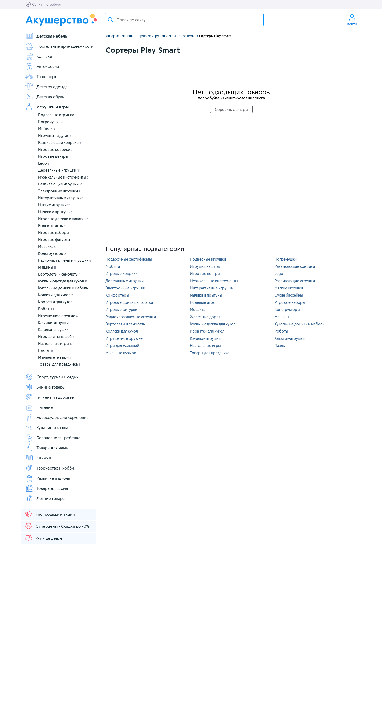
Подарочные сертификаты (128, 259)
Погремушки (50, 121)
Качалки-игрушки (54, 322)
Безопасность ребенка (52, 437)
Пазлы (45, 350)
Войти (352, 19)
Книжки (38, 458)
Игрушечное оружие (58, 315)
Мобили (46, 128)
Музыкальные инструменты (63, 177)
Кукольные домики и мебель (64, 288)
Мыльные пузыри (54, 357)
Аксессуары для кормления (57, 417)
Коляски (38, 56)
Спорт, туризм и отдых (52, 377)
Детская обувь (44, 96)
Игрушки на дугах (54, 135)
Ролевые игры (52, 225)
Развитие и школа (47, 478)
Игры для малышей (56, 336)
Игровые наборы (54, 232)
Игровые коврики (55, 149)
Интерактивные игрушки (60, 198)
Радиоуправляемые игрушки (64, 260)
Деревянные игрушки (59, 170)
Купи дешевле (43, 538)
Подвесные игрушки (57, 114)
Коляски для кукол (55, 295)
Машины (47, 267)
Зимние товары (45, 387)
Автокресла (42, 66)
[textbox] (184, 19)
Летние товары (45, 498)
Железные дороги (206, 316)
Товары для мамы (46, 447)
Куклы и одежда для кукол (62, 281)
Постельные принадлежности (59, 46)
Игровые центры (54, 156)
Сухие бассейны (288, 295)
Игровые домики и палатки (63, 218)
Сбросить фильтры (231, 109)
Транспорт (40, 76)
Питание (39, 407)
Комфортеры (117, 295)
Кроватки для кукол (56, 302)
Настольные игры (55, 343)
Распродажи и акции (49, 514)
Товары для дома (46, 488)
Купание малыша (46, 427)
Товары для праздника (59, 364)
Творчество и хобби (49, 468)
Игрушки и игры (47, 107)
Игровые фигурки (55, 239)
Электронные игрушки (59, 191)
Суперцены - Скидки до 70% (57, 526)
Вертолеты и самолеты (59, 274)
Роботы (46, 308)
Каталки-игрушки (54, 329)
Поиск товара (110, 19)
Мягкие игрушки (54, 205)
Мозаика (47, 246)
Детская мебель (46, 36)
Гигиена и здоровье (49, 397)
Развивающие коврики (59, 142)
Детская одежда (46, 86)
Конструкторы (52, 253)
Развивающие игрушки (60, 184)
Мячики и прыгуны (55, 211)
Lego (43, 163)
